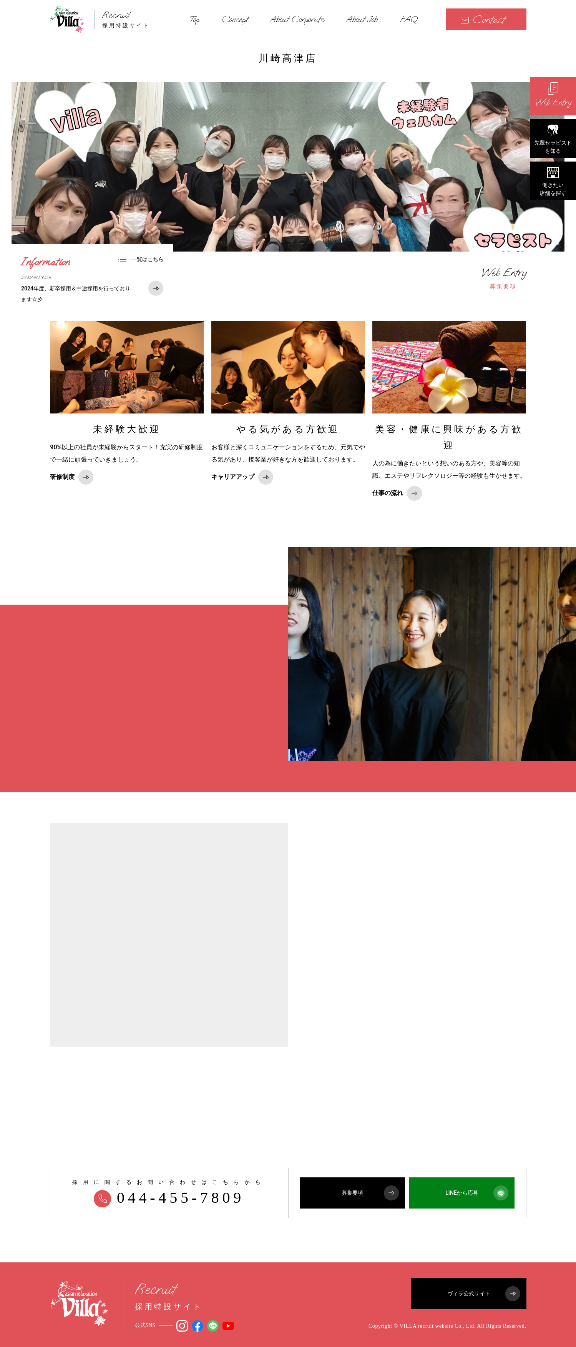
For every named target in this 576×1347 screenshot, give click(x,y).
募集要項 (503, 278)
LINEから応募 (476, 1192)
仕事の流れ (397, 493)
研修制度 (71, 477)
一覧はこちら (141, 259)
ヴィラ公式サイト (483, 1293)
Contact (483, 19)
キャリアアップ (242, 477)
